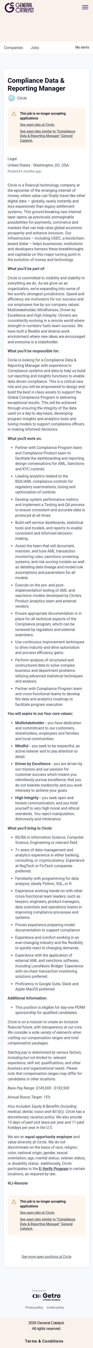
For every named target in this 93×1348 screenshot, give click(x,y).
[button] (85, 7)
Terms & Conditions (44, 1341)
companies (13, 47)
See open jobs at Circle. (37, 125)
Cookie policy (55, 1307)
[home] (32, 7)
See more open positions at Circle (46, 1257)
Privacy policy (34, 1307)
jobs (35, 47)
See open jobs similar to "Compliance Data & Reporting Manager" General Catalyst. (47, 136)
